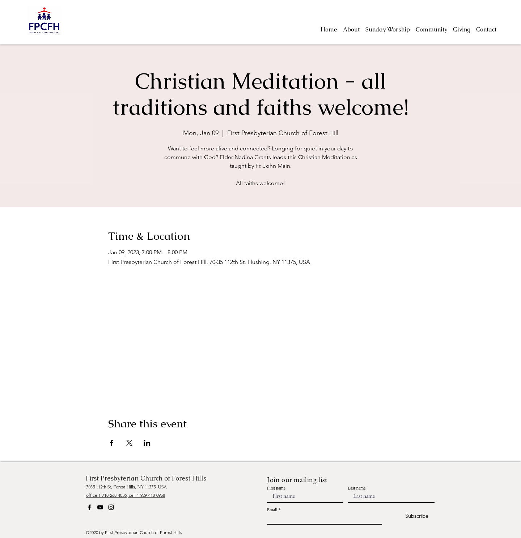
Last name (357, 488)
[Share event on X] (129, 443)
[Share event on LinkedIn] (147, 443)
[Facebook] (89, 507)
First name (276, 488)
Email (272, 510)
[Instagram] (111, 507)
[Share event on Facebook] (111, 443)
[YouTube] (100, 507)
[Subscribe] (410, 516)
